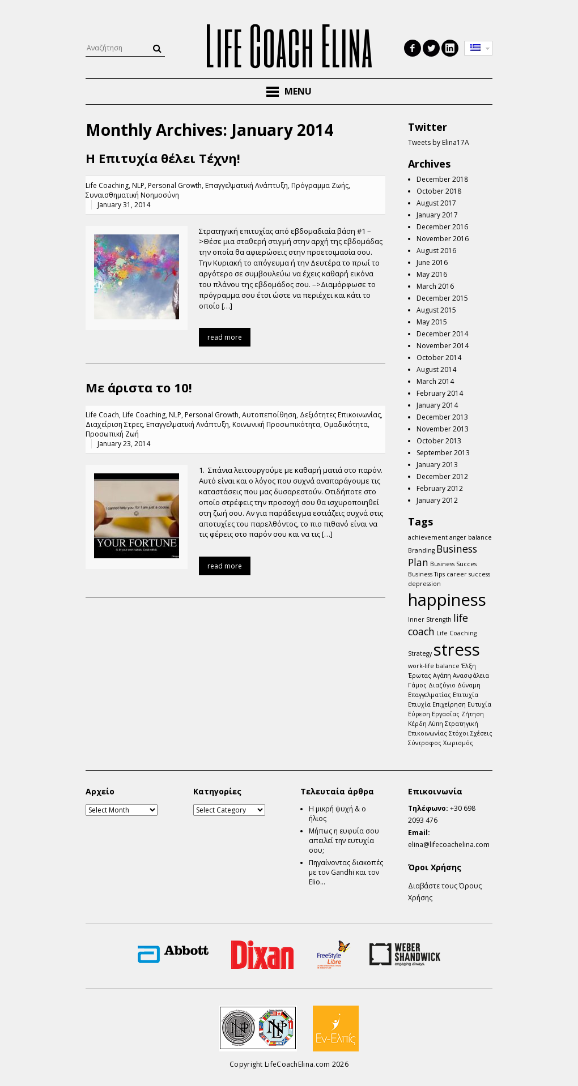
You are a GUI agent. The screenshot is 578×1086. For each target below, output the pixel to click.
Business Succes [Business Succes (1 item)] (453, 564)
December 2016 (442, 227)
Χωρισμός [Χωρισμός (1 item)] (458, 743)
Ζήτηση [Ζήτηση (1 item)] (472, 714)
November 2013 (442, 429)
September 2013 (443, 453)
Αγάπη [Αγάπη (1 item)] (442, 675)
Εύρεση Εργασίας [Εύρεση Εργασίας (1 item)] (434, 714)
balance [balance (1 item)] (480, 537)
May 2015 (431, 322)
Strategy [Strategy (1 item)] (420, 653)
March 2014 (435, 381)
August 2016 (436, 250)
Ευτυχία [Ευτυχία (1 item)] (479, 704)
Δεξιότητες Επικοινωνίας (340, 415)
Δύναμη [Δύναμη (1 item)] (469, 685)
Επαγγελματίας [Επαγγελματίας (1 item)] (429, 695)
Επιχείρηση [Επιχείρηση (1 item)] (449, 704)
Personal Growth (175, 185)
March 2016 (435, 286)
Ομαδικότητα (346, 424)
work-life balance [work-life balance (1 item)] (434, 666)
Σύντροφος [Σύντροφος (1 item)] (424, 743)
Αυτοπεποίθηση (269, 415)
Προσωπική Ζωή (112, 434)
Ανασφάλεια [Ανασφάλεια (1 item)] (471, 675)
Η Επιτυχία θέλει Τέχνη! (163, 157)
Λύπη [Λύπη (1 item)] (435, 724)
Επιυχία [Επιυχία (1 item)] (419, 704)
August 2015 (436, 310)
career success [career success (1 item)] (468, 574)
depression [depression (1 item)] (424, 584)
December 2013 (442, 417)
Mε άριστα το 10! (139, 387)
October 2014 (438, 357)
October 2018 (438, 191)
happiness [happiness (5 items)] (447, 599)
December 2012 (442, 476)
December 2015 (442, 298)
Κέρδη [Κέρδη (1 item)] (417, 724)
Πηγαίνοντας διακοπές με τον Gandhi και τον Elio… (346, 872)
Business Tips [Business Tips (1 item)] (426, 574)
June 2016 (432, 262)
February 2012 (439, 488)
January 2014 (437, 405)
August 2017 (436, 203)
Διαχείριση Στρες (114, 424)
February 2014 (439, 393)
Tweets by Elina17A (438, 142)
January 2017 (437, 215)
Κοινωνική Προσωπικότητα (276, 424)
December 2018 (442, 179)
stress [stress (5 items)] (457, 649)
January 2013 (437, 464)
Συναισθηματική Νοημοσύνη (132, 195)
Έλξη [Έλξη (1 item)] (468, 666)
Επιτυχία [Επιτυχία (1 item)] (465, 695)
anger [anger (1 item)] (457, 537)
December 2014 (442, 334)
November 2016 (442, 238)
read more (224, 337)
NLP (138, 185)
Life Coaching (107, 185)
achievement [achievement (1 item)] (428, 537)
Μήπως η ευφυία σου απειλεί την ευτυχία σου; (344, 840)
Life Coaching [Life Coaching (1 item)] (456, 633)
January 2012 (437, 500)
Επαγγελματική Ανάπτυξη (246, 185)
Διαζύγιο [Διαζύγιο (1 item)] (442, 685)
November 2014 (442, 345)
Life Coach (102, 415)
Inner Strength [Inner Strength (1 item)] (430, 619)
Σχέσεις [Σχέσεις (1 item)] (481, 733)
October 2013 (438, 441)
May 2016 (431, 274)
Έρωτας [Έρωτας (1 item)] (419, 675)
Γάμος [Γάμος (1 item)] (417, 685)
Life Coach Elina (289, 44)
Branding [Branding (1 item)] (421, 550)
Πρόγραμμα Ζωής (319, 185)
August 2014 (436, 369)
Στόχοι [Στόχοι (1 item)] (459, 733)
